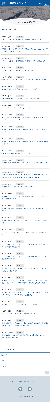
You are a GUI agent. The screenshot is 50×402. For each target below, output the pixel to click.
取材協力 (4, 355)
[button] (46, 3)
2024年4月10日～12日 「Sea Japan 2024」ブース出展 (19, 89)
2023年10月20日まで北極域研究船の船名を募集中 (17, 187)
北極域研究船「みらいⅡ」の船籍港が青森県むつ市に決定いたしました (24, 80)
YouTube (30, 389)
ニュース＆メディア (8, 349)
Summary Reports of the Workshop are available (17, 108)
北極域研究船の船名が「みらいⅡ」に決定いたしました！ (20, 98)
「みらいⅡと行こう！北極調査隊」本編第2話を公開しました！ (22, 39)
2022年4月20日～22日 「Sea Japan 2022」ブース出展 (19, 304)
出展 (2, 361)
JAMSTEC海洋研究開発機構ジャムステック (25, 381)
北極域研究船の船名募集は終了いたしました (16, 153)
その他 (3, 366)
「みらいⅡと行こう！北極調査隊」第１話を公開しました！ (21, 70)
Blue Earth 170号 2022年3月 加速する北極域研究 (18, 314)
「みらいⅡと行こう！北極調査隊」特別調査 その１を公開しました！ (24, 61)
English (40, 3)
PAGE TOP (47, 372)
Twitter (20, 389)
